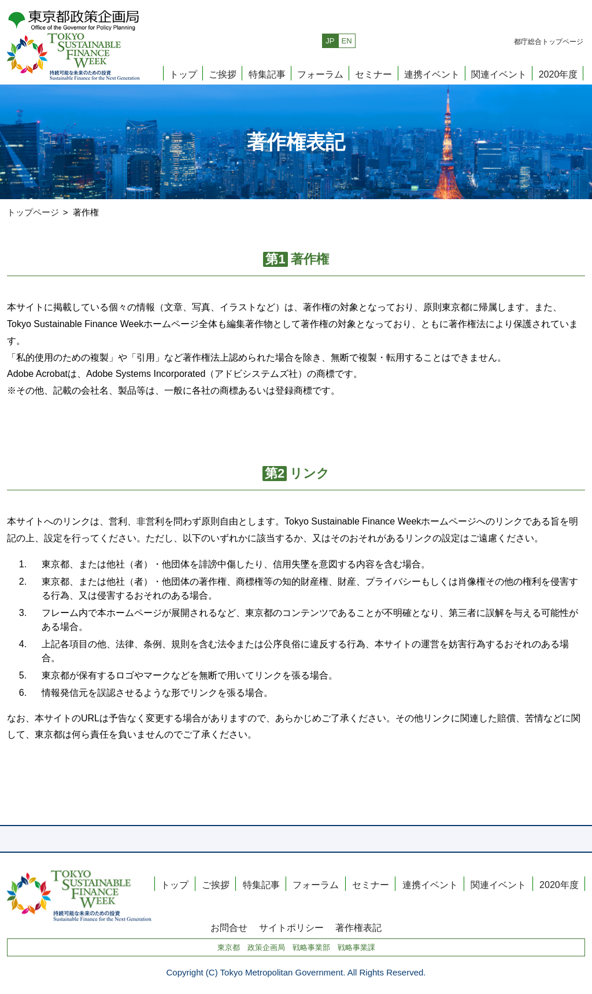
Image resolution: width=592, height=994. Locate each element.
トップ (183, 74)
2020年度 (558, 74)
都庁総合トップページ (548, 42)
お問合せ (228, 927)
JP (329, 40)
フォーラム (320, 74)
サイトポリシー (291, 927)
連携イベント (432, 74)
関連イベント (499, 74)
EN (347, 40)
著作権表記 (358, 927)
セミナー (373, 74)
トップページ (33, 212)
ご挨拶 (222, 74)
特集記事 (267, 74)
